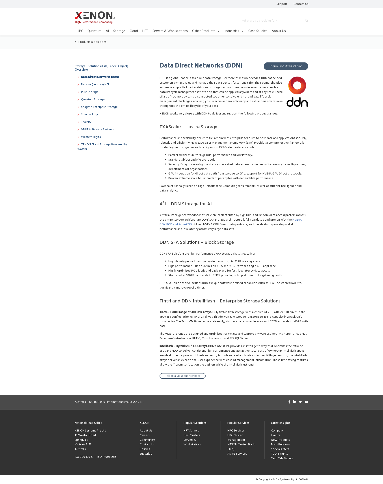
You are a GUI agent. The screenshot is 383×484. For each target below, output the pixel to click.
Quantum (94, 31)
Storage (119, 31)
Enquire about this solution (286, 66)
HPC (80, 31)
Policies (145, 449)
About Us (281, 31)
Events (275, 435)
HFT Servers (191, 430)
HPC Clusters (192, 435)
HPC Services (235, 430)
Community (147, 439)
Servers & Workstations (170, 31)
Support (282, 4)
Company (277, 430)
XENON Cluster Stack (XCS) (241, 447)
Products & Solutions (92, 42)
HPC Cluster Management (236, 437)
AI (107, 31)
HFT (145, 31)
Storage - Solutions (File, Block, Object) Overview (101, 67)
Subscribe (146, 453)
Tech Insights (279, 453)
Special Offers (280, 449)
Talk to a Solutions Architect (182, 375)
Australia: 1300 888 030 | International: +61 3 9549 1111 (109, 401)
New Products (280, 439)
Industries (234, 31)
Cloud (134, 31)
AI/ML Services (237, 453)
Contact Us (301, 4)
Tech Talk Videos (282, 458)
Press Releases (280, 444)
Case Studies (257, 31)
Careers (144, 435)
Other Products (206, 31)
